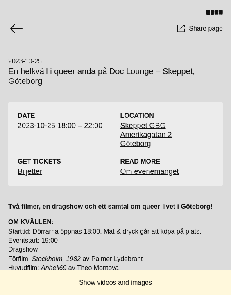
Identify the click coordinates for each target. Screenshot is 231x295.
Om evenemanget (149, 171)
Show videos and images (115, 282)
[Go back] (16, 28)
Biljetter (30, 171)
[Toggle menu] (217, 12)
